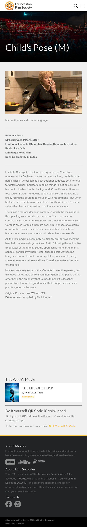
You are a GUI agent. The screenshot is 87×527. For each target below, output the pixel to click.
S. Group (20, 523)
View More (28, 396)
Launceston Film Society (18, 520)
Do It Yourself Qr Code (62, 426)
